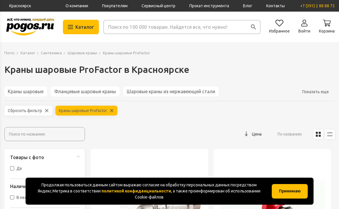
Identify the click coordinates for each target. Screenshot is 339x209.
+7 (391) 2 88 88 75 (317, 5)
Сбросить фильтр (25, 110)
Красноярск (20, 5)
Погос (9, 53)
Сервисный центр (158, 5)
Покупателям (115, 5)
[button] (253, 27)
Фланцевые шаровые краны (85, 91)
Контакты (275, 5)
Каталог (28, 53)
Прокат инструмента (209, 5)
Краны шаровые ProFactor (83, 110)
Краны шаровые (25, 91)
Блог (247, 5)
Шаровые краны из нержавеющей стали (171, 91)
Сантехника (51, 53)
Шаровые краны (82, 53)
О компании (77, 5)
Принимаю (290, 191)
